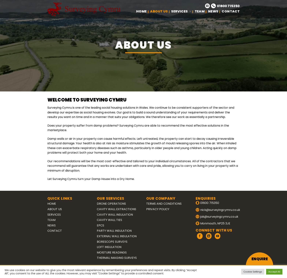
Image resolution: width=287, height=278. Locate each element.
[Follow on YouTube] (217, 236)
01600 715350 (228, 6)
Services (181, 11)
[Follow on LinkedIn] (209, 236)
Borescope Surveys (112, 242)
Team (200, 11)
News (213, 11)
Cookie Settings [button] (252, 271)
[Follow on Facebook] (200, 236)
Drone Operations (111, 204)
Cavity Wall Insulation (115, 215)
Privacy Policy (157, 209)
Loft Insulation (109, 247)
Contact (231, 11)
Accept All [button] (274, 271)
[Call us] (213, 5)
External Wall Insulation (117, 236)
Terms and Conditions (164, 204)
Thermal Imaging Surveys (117, 258)
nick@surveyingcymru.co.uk (220, 210)
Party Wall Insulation (114, 231)
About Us (159, 11)
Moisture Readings (112, 252)
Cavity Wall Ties (109, 220)
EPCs (100, 225)
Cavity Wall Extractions (116, 209)
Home (141, 11)
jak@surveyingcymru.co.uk (219, 217)
